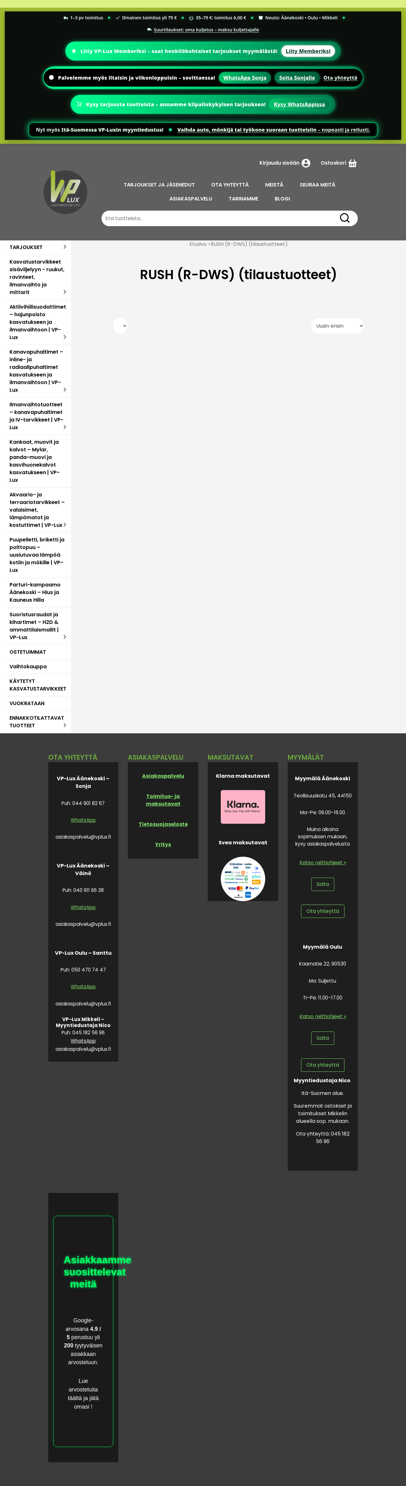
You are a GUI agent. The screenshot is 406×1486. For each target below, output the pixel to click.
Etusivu (197, 244)
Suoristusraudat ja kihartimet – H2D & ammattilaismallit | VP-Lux (34, 626)
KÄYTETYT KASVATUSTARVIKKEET (38, 685)
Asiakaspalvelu (163, 776)
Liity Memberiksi (308, 51)
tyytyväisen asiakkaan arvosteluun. (85, 1353)
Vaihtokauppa (28, 666)
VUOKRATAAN (27, 703)
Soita (323, 884)
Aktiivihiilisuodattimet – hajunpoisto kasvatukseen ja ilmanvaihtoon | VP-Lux (38, 322)
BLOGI (282, 198)
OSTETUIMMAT (28, 652)
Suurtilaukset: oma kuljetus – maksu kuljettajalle (203, 30)
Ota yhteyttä (340, 77)
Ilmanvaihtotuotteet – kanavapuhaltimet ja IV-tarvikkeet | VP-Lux (36, 416)
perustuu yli (85, 1337)
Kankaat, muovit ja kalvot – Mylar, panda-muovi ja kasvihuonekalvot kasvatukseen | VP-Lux (35, 461)
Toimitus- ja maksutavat (163, 800)
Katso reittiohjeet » (322, 862)
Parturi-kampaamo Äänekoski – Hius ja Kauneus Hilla (35, 592)
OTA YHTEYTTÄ (230, 184)
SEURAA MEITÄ (317, 184)
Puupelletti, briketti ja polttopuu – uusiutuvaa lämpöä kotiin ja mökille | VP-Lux (37, 555)
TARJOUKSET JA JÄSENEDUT (159, 184)
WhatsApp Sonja (244, 77)
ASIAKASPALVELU (190, 198)
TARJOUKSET (26, 247)
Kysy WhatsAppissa (299, 104)
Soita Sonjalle (297, 77)
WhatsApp (83, 820)
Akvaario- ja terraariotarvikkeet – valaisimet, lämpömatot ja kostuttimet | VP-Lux (37, 510)
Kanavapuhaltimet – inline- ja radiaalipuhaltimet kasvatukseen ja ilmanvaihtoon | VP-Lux (36, 371)
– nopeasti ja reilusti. (273, 129)
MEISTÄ (274, 184)
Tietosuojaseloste (163, 824)
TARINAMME (243, 198)
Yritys (163, 844)
